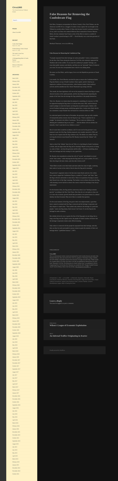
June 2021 (14, 237)
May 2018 (14, 345)
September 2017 (16, 369)
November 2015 (16, 435)
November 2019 (16, 291)
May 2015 (14, 453)
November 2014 (16, 471)
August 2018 (15, 336)
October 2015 (15, 438)
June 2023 (14, 174)
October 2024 (15, 129)
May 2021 (14, 240)
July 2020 (14, 270)
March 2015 (15, 459)
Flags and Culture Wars (88, 279)
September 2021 (16, 228)
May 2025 (14, 108)
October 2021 (15, 225)
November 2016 (16, 399)
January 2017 (15, 393)
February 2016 (15, 426)
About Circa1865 (16, 32)
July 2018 (14, 339)
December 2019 (16, 288)
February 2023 (15, 186)
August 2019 (15, 300)
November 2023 (16, 159)
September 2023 (16, 165)
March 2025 (15, 114)
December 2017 (16, 360)
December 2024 (16, 123)
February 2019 (15, 318)
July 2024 (14, 138)
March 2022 (15, 213)
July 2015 (14, 447)
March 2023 (15, 183)
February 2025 (15, 117)
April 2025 (15, 111)
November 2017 (16, 363)
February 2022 (15, 216)
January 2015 (15, 465)
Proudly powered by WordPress (57, 350)
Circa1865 (17, 7)
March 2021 (15, 246)
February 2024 (15, 153)
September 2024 (16, 132)
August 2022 (15, 198)
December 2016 (16, 396)
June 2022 (14, 204)
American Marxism (62, 279)
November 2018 (16, 327)
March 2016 (15, 423)
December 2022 (16, 189)
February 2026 (15, 81)
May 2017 (14, 381)
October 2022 (15, 195)
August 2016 (15, 408)
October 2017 (15, 366)
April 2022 (15, 210)
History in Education (17, 64)
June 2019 (14, 306)
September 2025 (16, 96)
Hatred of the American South (70, 281)
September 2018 (16, 333)
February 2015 (15, 462)
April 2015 (15, 456)
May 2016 (14, 417)
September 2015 (16, 441)
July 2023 (14, 171)
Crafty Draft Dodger (17, 44)
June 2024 (14, 141)
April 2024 (15, 147)
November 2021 (16, 222)
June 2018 (14, 342)
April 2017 (15, 384)
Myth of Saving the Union (68, 283)
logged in (60, 303)
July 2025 (14, 102)
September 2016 (16, 405)
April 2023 (15, 180)
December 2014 (16, 468)
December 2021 (16, 219)
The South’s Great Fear (18, 53)
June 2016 (14, 414)
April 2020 (15, 279)
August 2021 (15, 231)
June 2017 (14, 378)
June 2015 (14, 450)
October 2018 (15, 330)
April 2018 (15, 348)
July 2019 (14, 303)
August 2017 (15, 372)
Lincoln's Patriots (82, 281)
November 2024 (16, 126)
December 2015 (16, 432)
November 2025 (16, 90)
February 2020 (15, 285)
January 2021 (15, 252)
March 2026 (15, 78)
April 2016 (15, 420)
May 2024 (14, 144)
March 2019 (15, 315)
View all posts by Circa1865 (82, 266)
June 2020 (14, 273)
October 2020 (15, 261)
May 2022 (14, 207)
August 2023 (15, 168)
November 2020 (16, 258)
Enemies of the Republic (74, 279)
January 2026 (15, 84)
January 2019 (15, 321)
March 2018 (15, 351)
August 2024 (15, 135)
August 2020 (15, 267)
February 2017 (15, 390)
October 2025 (15, 93)
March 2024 (15, 150)
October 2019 (15, 294)
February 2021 (15, 249)
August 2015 (15, 444)
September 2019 (16, 297)
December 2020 (16, 255)
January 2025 (15, 120)
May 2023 (14, 177)
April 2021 (15, 243)
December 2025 (16, 87)
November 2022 (16, 192)
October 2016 (15, 402)
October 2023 (15, 162)
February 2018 (15, 354)
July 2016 (14, 411)
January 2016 (15, 429)
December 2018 (16, 324)
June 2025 (14, 105)
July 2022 (14, 201)
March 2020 (15, 282)
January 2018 (15, 357)
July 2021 (14, 234)
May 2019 (14, 309)
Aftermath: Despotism (77, 278)
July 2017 (14, 375)
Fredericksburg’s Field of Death (20, 48)
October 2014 (15, 474)
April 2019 (15, 312)
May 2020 (14, 276)
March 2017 (15, 387)
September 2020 (16, 264)
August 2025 (15, 99)
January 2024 (15, 156)
